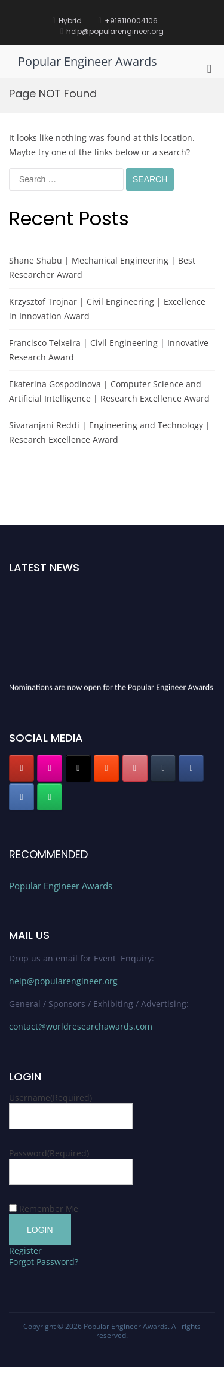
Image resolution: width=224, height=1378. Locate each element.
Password (49, 1153)
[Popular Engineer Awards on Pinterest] (135, 768)
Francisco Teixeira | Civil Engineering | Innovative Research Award (108, 350)
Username (50, 1097)
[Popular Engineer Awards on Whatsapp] (49, 796)
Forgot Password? (43, 1261)
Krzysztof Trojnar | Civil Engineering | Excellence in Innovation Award (107, 308)
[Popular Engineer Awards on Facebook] (191, 768)
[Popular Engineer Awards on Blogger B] (106, 768)
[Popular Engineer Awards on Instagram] (49, 768)
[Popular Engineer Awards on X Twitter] (78, 768)
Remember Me (48, 1208)
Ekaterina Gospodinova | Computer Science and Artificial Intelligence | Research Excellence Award (109, 391)
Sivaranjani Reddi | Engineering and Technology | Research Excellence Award (109, 432)
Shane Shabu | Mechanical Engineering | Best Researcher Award (102, 267)
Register (25, 1250)
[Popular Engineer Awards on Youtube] (21, 768)
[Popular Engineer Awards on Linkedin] (21, 796)
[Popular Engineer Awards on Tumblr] (163, 768)
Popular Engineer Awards (87, 61)
